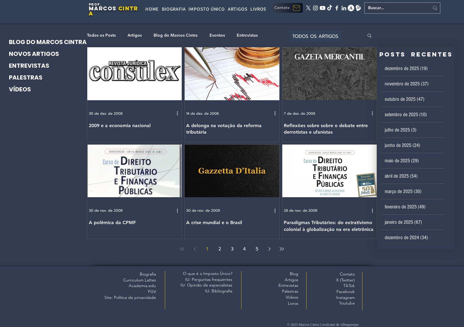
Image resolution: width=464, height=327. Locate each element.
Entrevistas (247, 35)
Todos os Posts (101, 35)
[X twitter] (308, 8)
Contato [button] (347, 274)
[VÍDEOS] (51, 89)
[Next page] (269, 249)
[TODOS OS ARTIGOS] (315, 36)
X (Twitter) (345, 280)
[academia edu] (351, 8)
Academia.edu (142, 285)
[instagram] (315, 8)
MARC (98, 8)
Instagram (345, 297)
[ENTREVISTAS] (51, 66)
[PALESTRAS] (51, 77)
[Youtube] (322, 8)
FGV (152, 291)
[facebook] (337, 8)
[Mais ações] (179, 113)
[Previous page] (194, 249)
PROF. (95, 4)
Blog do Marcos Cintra (176, 35)
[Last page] (281, 249)
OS (112, 8)
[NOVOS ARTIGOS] (51, 54)
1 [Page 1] (207, 248)
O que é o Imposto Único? (207, 273)
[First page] (182, 249)
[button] (288, 8)
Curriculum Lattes (139, 280)
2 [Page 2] (219, 248)
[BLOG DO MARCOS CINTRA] (51, 42)
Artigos (135, 35)
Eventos (217, 35)
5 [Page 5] (257, 248)
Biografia (148, 274)
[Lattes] (358, 8)
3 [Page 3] (232, 248)
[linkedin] (344, 8)
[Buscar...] (394, 8)
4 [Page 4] (244, 248)
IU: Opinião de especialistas (206, 285)
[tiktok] (329, 8)
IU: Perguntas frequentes (208, 279)
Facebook (345, 291)
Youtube (347, 303)
